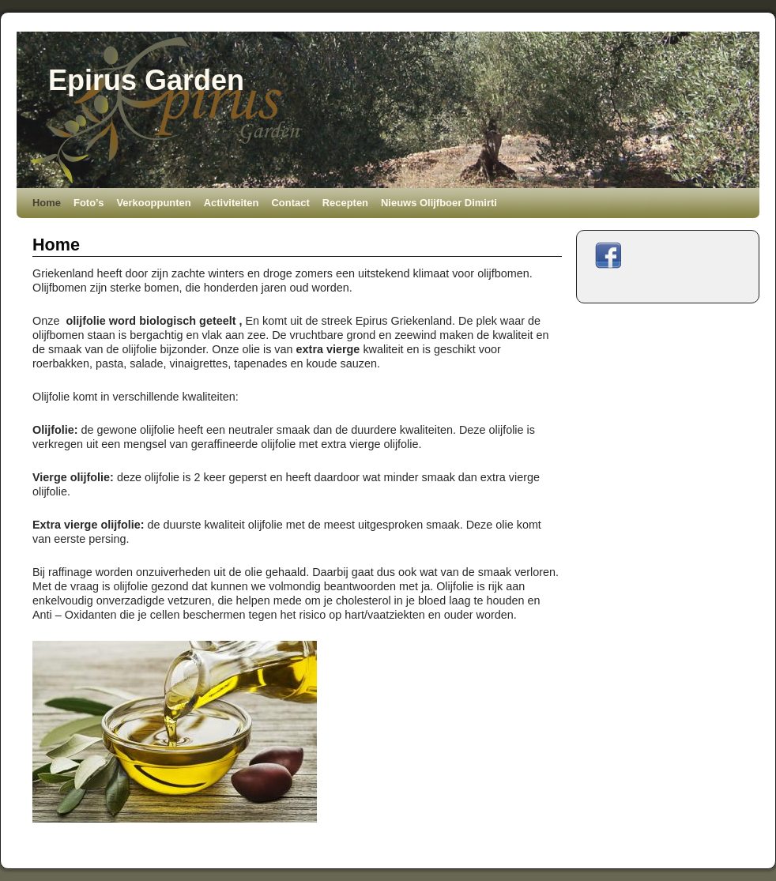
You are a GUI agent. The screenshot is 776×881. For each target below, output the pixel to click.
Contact (290, 203)
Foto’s (88, 203)
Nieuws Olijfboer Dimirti (439, 203)
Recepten (345, 203)
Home (46, 203)
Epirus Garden (146, 80)
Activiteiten (231, 203)
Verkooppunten (153, 203)
